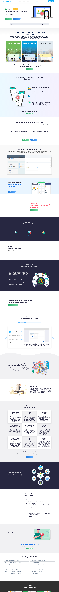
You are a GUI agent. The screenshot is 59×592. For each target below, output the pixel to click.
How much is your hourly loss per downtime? (29, 134)
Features (32, 1)
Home (20, 1)
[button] (16, 561)
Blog (39, 1)
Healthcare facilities (44, 413)
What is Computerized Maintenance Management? (12, 560)
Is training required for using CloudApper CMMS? (38, 567)
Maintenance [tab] (22, 322)
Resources (36, 1)
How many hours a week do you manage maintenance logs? (18, 131)
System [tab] (37, 322)
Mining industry (29, 439)
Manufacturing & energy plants (15, 413)
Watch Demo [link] (16, 18)
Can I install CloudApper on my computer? (37, 562)
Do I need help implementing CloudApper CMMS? (12, 567)
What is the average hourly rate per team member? (40, 131)
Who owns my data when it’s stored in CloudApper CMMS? (13, 571)
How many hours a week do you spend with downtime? (40, 128)
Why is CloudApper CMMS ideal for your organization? (13, 566)
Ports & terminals (44, 426)
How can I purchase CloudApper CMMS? (37, 571)
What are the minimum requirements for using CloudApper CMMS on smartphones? (42, 564)
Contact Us (51, 1)
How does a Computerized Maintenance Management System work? (15, 562)
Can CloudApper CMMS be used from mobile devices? (39, 575)
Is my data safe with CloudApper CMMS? (37, 566)
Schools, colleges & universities (29, 426)
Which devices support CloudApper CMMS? (12, 569)
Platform (27, 1)
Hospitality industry (44, 438)
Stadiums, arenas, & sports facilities (15, 439)
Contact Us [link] (8, 18)
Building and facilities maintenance (15, 426)
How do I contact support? (35, 573)
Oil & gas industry (29, 413)
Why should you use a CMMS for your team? (12, 564)
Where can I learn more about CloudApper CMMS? (12, 575)
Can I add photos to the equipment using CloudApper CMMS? (40, 560)
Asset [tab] (29, 322)
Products (23, 1)
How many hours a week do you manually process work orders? (18, 128)
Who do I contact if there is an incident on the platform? (13, 573)
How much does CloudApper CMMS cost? (37, 569)
